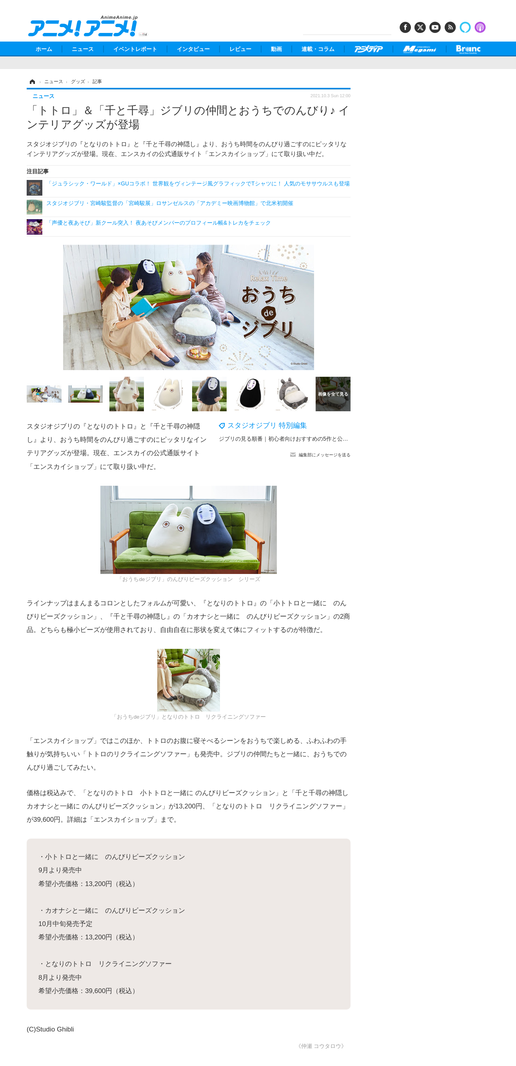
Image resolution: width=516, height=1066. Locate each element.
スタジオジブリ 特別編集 (267, 425)
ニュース (83, 49)
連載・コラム (318, 49)
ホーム (44, 49)
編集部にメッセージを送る (325, 454)
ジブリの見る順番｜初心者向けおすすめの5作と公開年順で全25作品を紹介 (311, 439)
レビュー (240, 49)
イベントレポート (135, 49)
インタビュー (193, 49)
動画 (276, 49)
